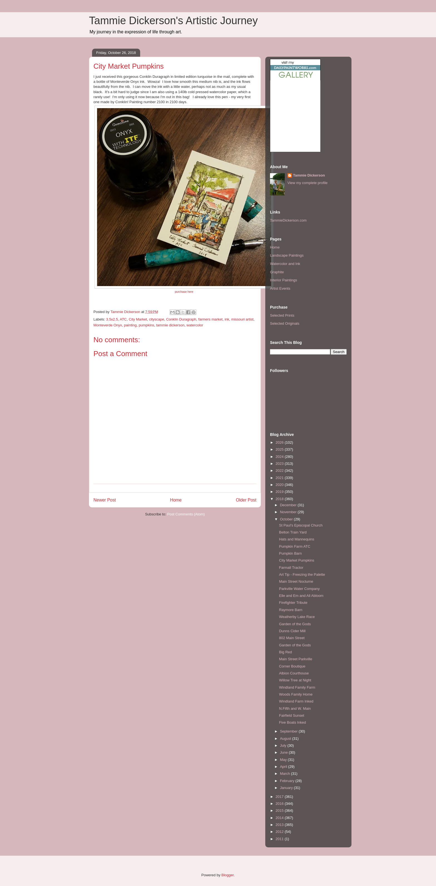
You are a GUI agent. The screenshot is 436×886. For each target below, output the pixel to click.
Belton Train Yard (292, 532)
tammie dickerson (170, 325)
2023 (280, 463)
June (284, 752)
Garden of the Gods (295, 624)
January (287, 788)
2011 (280, 839)
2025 (280, 449)
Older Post (246, 500)
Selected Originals (284, 323)
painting (130, 325)
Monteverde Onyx (107, 325)
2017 (280, 797)
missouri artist (242, 319)
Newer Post (104, 500)
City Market (138, 319)
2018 (280, 499)
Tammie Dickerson (309, 175)
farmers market (210, 319)
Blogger (227, 875)
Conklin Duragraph (181, 319)
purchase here (184, 291)
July (284, 745)
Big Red (285, 652)
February (288, 781)
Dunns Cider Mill (292, 631)
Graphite (277, 272)
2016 (280, 803)
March (285, 773)
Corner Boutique (292, 666)
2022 (280, 470)
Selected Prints (282, 315)
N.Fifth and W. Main (295, 708)
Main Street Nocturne (296, 581)
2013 (280, 825)
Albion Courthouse (294, 673)
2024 (280, 457)
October (287, 519)
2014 (280, 818)
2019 (280, 492)
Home (176, 500)
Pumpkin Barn (290, 553)
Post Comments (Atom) (186, 514)
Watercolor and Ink (285, 264)
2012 (280, 832)
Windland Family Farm (297, 687)
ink (227, 319)
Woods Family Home (295, 694)
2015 (280, 810)
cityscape (156, 319)
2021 (280, 478)
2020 (280, 485)
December (289, 505)
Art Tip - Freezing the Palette (302, 574)
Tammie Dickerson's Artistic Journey (173, 20)
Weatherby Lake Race (296, 617)
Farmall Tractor (291, 567)
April (284, 767)
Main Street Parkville (295, 659)
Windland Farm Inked (296, 701)
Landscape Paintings (287, 255)
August (286, 738)
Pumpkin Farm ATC (294, 546)
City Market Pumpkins (296, 560)
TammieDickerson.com (288, 220)
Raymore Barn (290, 610)
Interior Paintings (283, 280)
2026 (280, 442)
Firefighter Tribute (293, 602)
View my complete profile (308, 183)
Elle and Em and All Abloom (301, 596)
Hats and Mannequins (296, 539)
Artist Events (280, 288)
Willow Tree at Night (295, 680)
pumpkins (146, 325)
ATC (123, 319)
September (289, 731)
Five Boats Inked (292, 722)
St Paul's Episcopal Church (300, 525)
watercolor (195, 325)
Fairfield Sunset (291, 715)
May (284, 760)
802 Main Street (291, 638)
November (289, 512)
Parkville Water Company (299, 589)
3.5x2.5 (112, 319)
